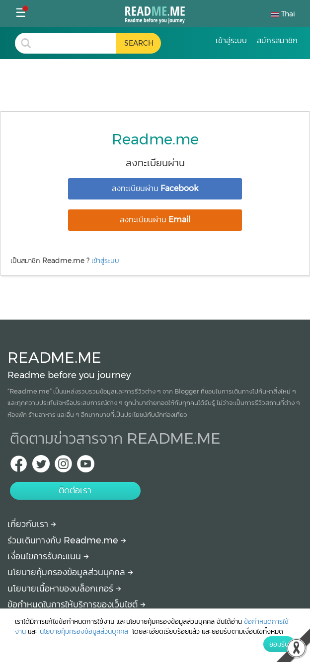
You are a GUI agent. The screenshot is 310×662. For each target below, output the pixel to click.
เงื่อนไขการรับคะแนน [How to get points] (48, 556)
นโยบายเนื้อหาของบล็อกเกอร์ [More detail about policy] (64, 588)
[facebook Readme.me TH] (18, 467)
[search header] (76, 43)
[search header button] (138, 43)
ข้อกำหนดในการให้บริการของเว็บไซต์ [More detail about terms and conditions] (76, 604)
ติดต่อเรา (75, 490)
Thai (283, 13)
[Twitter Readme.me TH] (41, 467)
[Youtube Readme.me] (85, 467)
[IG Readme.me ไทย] (63, 467)
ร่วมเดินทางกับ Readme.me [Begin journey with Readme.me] (66, 540)
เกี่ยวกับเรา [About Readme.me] (31, 524)
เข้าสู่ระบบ (105, 260)
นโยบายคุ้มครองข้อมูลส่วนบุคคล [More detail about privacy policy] (70, 572)
